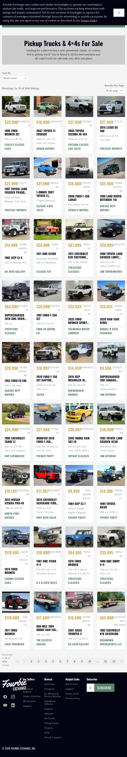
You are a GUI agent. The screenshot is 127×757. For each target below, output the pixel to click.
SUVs (47, 733)
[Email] (90, 688)
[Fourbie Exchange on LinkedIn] (13, 705)
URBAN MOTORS (45, 149)
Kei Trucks (49, 718)
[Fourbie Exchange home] (14, 684)
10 (89, 661)
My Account (29, 701)
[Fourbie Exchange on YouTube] (5, 705)
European (49, 689)
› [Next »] (121, 661)
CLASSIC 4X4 (43, 272)
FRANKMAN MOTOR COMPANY (79, 331)
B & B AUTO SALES (46, 583)
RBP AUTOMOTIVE (14, 456)
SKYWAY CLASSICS (78, 456)
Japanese (48, 713)
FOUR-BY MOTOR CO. (45, 331)
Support (27, 706)
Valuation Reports (28, 690)
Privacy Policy (72, 698)
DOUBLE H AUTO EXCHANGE (109, 331)
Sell (25, 684)
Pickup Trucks (51, 723)
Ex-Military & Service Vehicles (52, 695)
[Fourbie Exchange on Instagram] (13, 697)
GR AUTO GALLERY (15, 272)
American (49, 684)
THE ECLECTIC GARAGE (44, 642)
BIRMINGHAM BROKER (76, 393)
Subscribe (104, 687)
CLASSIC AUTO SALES (44, 208)
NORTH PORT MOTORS (12, 516)
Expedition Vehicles (50, 702)
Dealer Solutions (31, 696)
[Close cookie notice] (119, 13)
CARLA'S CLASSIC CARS (15, 147)
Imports (48, 709)
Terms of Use (72, 694)
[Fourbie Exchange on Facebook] (5, 697)
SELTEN (40, 395)
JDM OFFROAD (108, 395)
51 (105, 661)
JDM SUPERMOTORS (111, 272)
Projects (48, 728)
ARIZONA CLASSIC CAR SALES (78, 147)
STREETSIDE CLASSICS (74, 270)
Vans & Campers (52, 737)
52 (113, 661)
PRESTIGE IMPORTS (111, 149)
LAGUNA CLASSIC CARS (14, 581)
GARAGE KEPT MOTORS (108, 208)
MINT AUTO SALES (46, 518)
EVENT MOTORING (14, 644)
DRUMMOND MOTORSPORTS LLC (111, 642)
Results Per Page (114, 85)
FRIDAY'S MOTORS (78, 210)
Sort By (6, 73)
